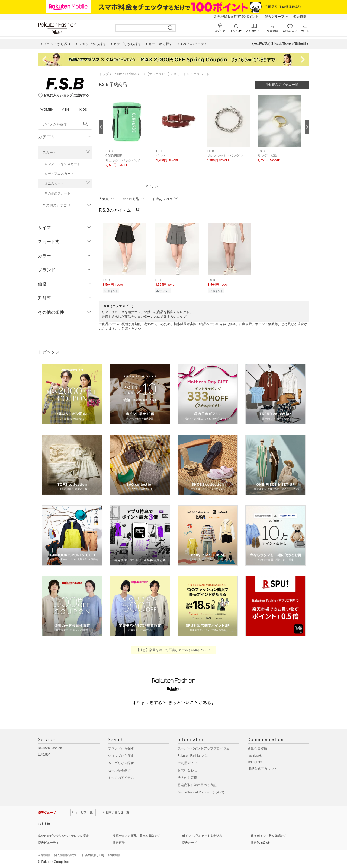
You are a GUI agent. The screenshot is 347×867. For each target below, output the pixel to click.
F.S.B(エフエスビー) (154, 74)
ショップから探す (121, 756)
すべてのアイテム (121, 778)
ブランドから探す (121, 748)
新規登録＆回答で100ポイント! (236, 16)
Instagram (255, 762)
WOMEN (47, 109)
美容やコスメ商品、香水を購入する (136, 836)
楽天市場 (299, 16)
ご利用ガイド (187, 763)
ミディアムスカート (59, 174)
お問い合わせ (187, 770)
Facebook (255, 755)
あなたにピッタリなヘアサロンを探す (63, 836)
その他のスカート (57, 193)
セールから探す (119, 770)
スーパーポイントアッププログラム (204, 748)
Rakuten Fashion (125, 74)
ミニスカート (54, 183)
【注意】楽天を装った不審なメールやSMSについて (173, 650)
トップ (104, 74)
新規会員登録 (257, 748)
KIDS (83, 109)
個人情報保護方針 (66, 855)
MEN (65, 109)
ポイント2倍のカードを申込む (202, 836)
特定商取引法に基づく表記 (197, 785)
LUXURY (44, 755)
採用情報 (114, 855)
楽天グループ (274, 16)
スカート (49, 152)
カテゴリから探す (121, 763)
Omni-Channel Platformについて (201, 792)
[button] (128, 135)
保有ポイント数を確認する (269, 836)
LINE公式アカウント (262, 769)
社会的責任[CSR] (93, 855)
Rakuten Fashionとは (193, 756)
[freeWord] (65, 124)
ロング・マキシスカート (62, 164)
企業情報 (44, 855)
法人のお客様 (187, 778)
